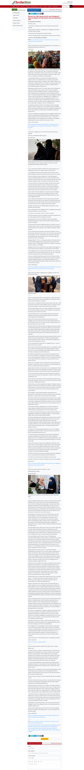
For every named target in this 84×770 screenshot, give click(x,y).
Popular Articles (16, 23)
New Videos (15, 17)
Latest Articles (16, 15)
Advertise (50, 6)
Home (13, 6)
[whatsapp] (31, 13)
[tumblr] (43, 13)
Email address (31, 751)
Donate (45, 6)
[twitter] (33, 13)
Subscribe (55, 6)
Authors (18, 6)
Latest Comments (16, 20)
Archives (28, 6)
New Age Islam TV (34, 6)
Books (41, 6)
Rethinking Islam (16, 12)
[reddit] (39, 13)
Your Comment (31, 755)
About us (23, 6)
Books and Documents (18, 25)
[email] (41, 13)
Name (29, 746)
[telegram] (37, 13)
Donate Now (44, 739)
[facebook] (29, 13)
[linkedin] (35, 13)
